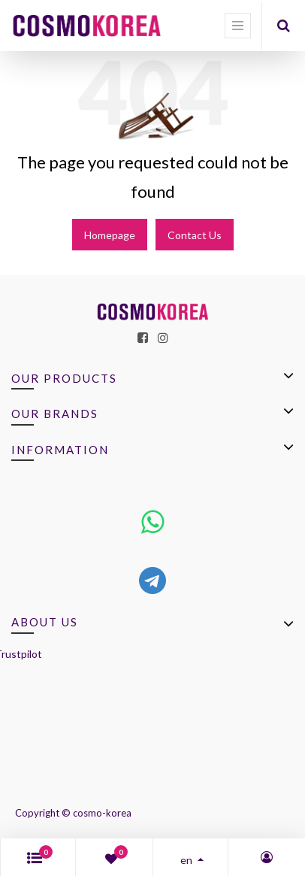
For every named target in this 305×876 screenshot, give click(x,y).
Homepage (109, 235)
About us (44, 622)
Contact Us (195, 235)
